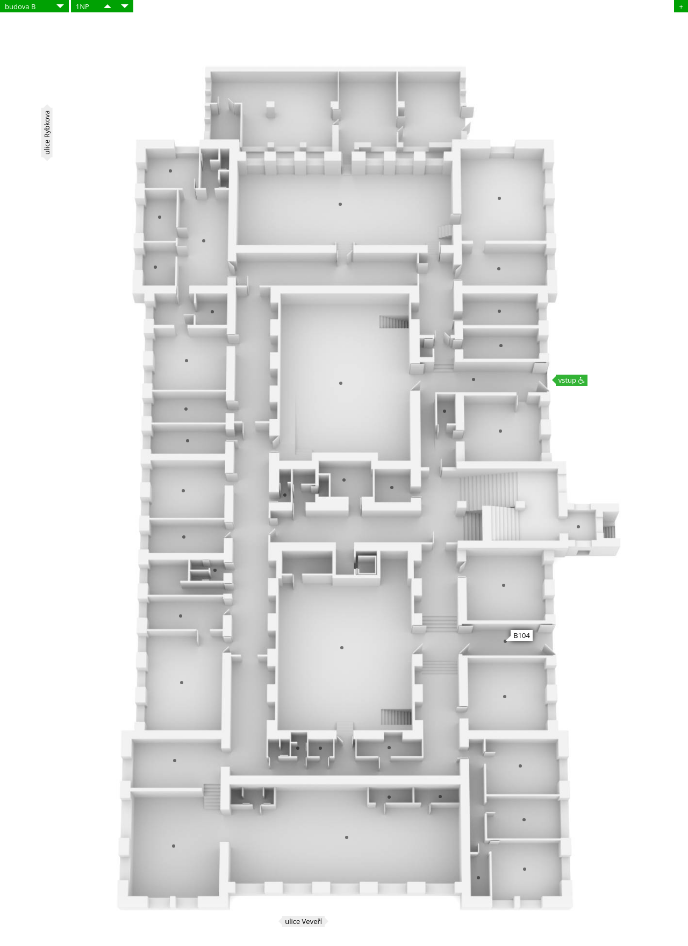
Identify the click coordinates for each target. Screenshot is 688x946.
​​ (107, 6)
